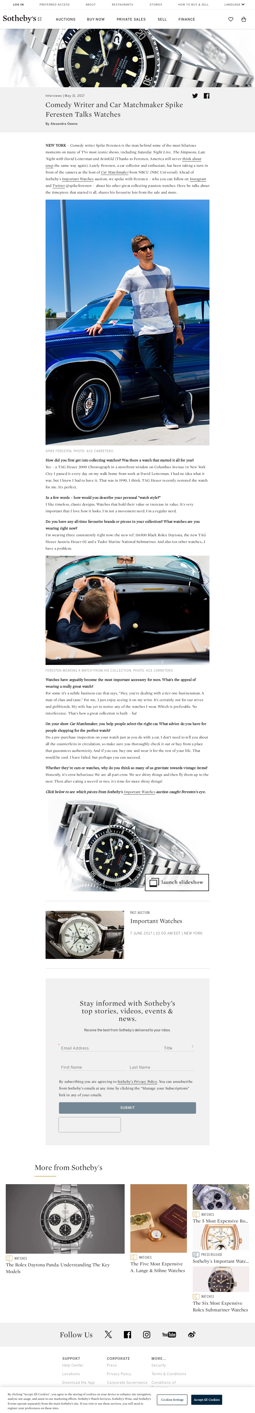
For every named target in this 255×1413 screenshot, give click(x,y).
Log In (18, 4)
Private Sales (131, 19)
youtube (169, 1301)
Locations (71, 1341)
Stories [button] (156, 4)
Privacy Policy (119, 1341)
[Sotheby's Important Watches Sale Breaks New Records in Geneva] (221, 1240)
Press (112, 1332)
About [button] (91, 4)
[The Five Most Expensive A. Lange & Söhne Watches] (158, 1219)
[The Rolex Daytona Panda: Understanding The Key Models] (65, 1220)
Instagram (198, 178)
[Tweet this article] (195, 96)
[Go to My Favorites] (230, 19)
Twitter (58, 185)
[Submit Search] (217, 19)
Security (158, 1332)
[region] (127, 1400)
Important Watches (77, 178)
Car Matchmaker (114, 172)
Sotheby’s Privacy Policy (137, 1081)
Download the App (78, 1349)
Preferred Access (55, 4)
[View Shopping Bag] (244, 19)
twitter (108, 1301)
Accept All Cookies (206, 1400)
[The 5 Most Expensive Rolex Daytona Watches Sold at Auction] (221, 1198)
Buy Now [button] (96, 19)
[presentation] (89, 1125)
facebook (127, 1301)
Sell (162, 19)
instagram (146, 1301)
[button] (130, 1170)
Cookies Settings (172, 1400)
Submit (127, 1108)
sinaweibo (191, 1301)
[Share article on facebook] (206, 96)
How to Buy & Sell (193, 4)
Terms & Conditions (168, 1341)
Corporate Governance (127, 1349)
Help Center (72, 1332)
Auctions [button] (65, 19)
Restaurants (122, 4)
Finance (187, 19)
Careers (114, 1358)
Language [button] (233, 4)
